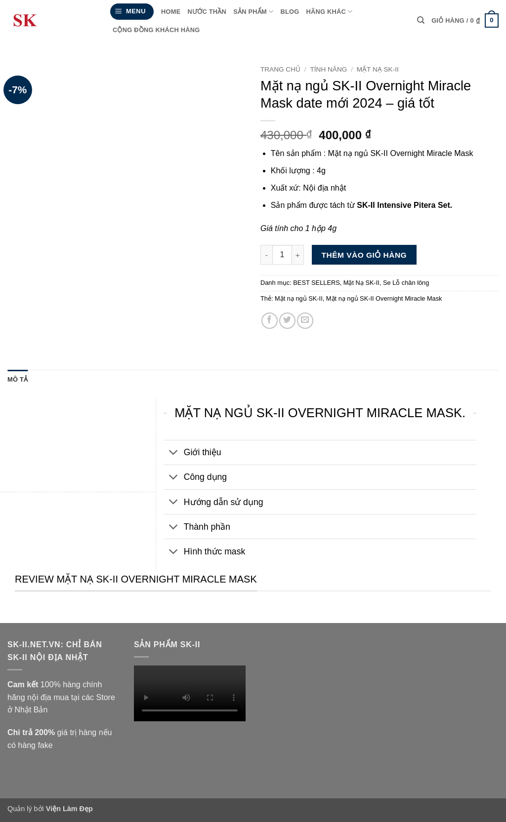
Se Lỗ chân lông (406, 282)
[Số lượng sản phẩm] (282, 255)
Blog (289, 11)
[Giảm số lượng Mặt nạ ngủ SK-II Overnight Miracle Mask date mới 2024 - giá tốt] (266, 255)
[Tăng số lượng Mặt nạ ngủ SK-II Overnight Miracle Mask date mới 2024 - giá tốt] (298, 255)
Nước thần (206, 11)
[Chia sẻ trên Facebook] (269, 321)
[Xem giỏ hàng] (465, 21)
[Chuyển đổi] (173, 453)
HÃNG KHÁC (329, 11)
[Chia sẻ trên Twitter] (287, 321)
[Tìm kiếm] (420, 20)
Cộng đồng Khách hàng (156, 30)
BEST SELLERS (316, 282)
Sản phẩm (253, 11)
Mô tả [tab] (17, 379)
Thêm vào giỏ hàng (364, 255)
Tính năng (328, 69)
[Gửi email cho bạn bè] (305, 321)
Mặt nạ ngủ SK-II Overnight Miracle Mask (384, 298)
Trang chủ (280, 69)
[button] (132, 11)
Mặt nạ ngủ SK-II (299, 298)
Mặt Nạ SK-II (378, 69)
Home (170, 11)
